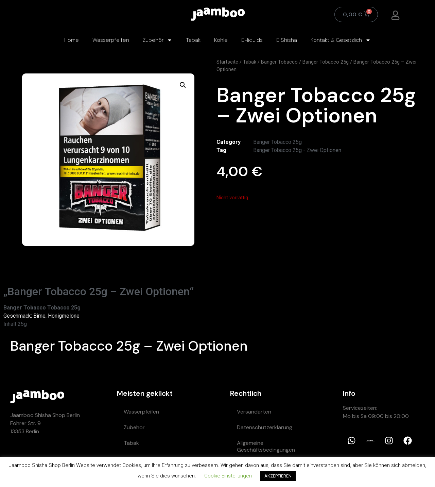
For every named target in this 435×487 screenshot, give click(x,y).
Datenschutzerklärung (264, 427)
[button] (183, 85)
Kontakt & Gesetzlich (341, 40)
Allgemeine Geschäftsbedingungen (266, 446)
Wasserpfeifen (110, 40)
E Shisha (286, 40)
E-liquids (252, 40)
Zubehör (157, 40)
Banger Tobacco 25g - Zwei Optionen (297, 150)
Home (71, 40)
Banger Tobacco (279, 62)
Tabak (193, 40)
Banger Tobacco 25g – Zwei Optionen (129, 346)
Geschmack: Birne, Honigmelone (41, 316)
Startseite (227, 62)
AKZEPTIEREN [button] (278, 475)
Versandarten (254, 411)
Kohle (221, 40)
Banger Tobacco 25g (325, 62)
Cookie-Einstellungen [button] (228, 476)
